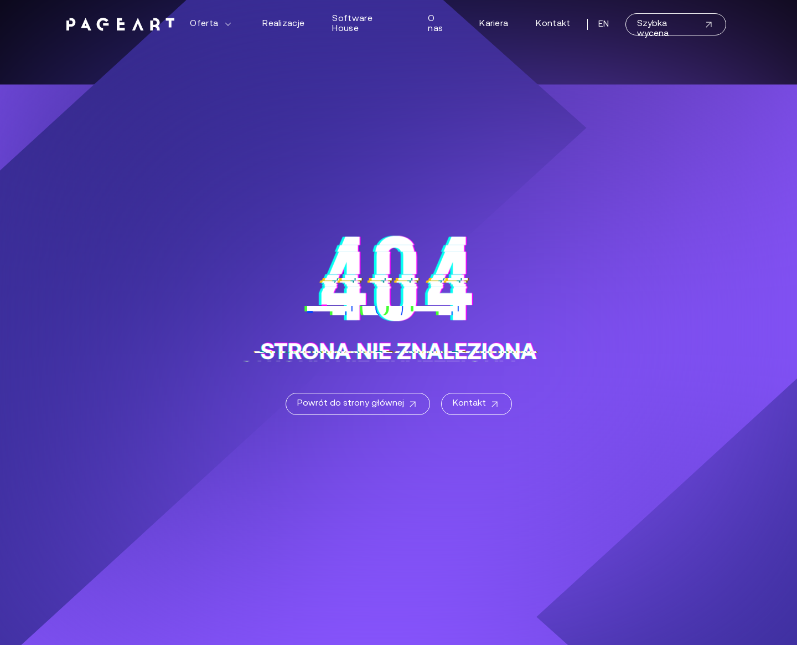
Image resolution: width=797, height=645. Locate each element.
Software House (352, 23)
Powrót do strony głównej (357, 404)
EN (603, 24)
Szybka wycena (676, 27)
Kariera (493, 23)
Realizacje (283, 23)
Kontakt (553, 23)
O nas (435, 23)
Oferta (212, 24)
